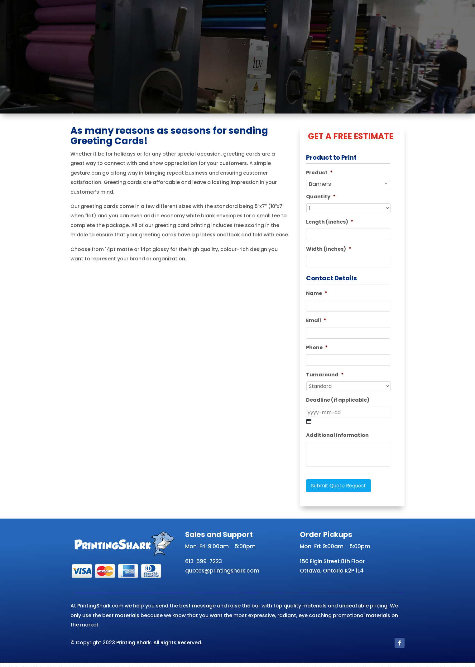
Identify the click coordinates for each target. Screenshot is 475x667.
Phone (317, 348)
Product (319, 173)
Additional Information (337, 435)
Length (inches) (329, 222)
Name (316, 293)
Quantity (321, 197)
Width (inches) (328, 249)
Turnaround (325, 375)
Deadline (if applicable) (337, 400)
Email (316, 320)
